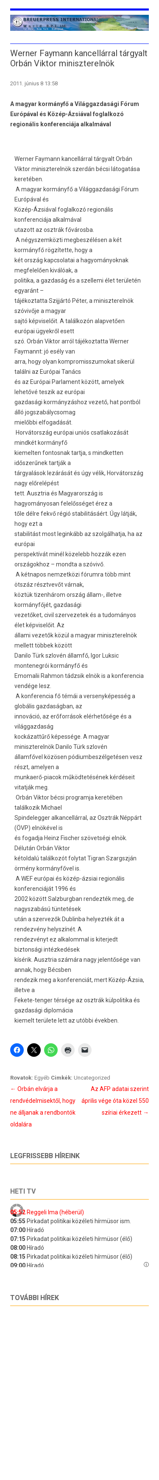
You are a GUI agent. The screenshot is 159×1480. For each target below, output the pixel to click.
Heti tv (23, 1191)
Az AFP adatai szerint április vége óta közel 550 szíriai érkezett (115, 1101)
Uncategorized (92, 1078)
